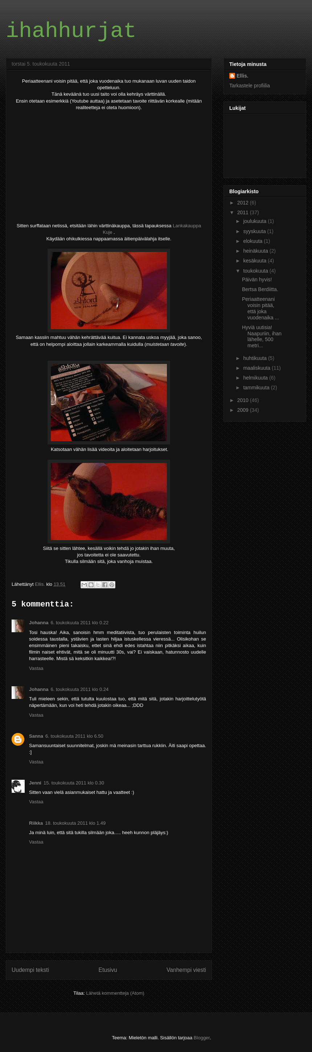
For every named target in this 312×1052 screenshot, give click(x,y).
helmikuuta (256, 378)
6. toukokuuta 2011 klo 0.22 (79, 622)
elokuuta (253, 241)
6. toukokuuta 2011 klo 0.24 (79, 689)
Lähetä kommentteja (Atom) (115, 993)
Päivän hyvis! (257, 279)
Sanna (36, 736)
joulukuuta (255, 221)
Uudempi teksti (30, 970)
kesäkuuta (255, 261)
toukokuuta (256, 271)
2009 (243, 410)
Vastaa (36, 668)
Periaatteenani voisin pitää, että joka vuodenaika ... (260, 308)
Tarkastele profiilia (249, 85)
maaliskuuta (257, 368)
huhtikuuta (255, 358)
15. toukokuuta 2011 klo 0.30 (74, 783)
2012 (243, 203)
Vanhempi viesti (186, 970)
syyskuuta (255, 231)
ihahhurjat (71, 31)
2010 (243, 400)
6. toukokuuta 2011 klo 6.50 (74, 736)
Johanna (38, 622)
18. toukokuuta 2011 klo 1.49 (75, 823)
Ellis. (243, 76)
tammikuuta (257, 387)
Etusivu (108, 970)
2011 (243, 212)
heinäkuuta (256, 251)
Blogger (202, 1037)
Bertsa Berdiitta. (260, 289)
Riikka (36, 823)
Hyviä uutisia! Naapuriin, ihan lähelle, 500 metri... (262, 336)
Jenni (35, 783)
